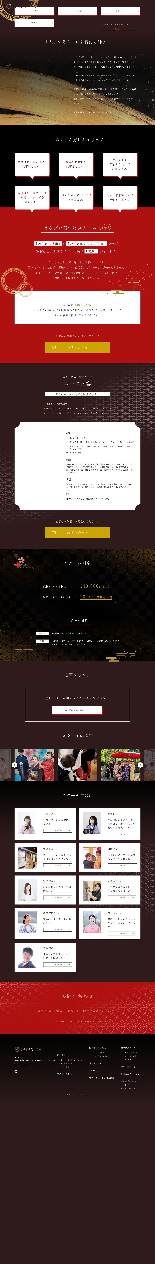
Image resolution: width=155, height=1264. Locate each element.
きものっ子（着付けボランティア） (81, 617)
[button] (14, 900)
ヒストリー (129, 1217)
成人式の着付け (96, 1221)
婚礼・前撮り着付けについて (72, 1217)
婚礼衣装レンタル (67, 1221)
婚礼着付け (62, 1212)
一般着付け (94, 1228)
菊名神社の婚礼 (64, 1231)
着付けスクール (128, 1205)
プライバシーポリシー (131, 1246)
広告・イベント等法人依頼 (101, 1235)
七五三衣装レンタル (100, 1213)
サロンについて (128, 1224)
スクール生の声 (130, 1213)
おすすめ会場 (66, 1224)
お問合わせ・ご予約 (130, 1231)
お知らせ (126, 1242)
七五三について (99, 1210)
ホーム (60, 1205)
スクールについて (131, 1210)
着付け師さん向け (130, 1238)
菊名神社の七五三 (97, 1205)
